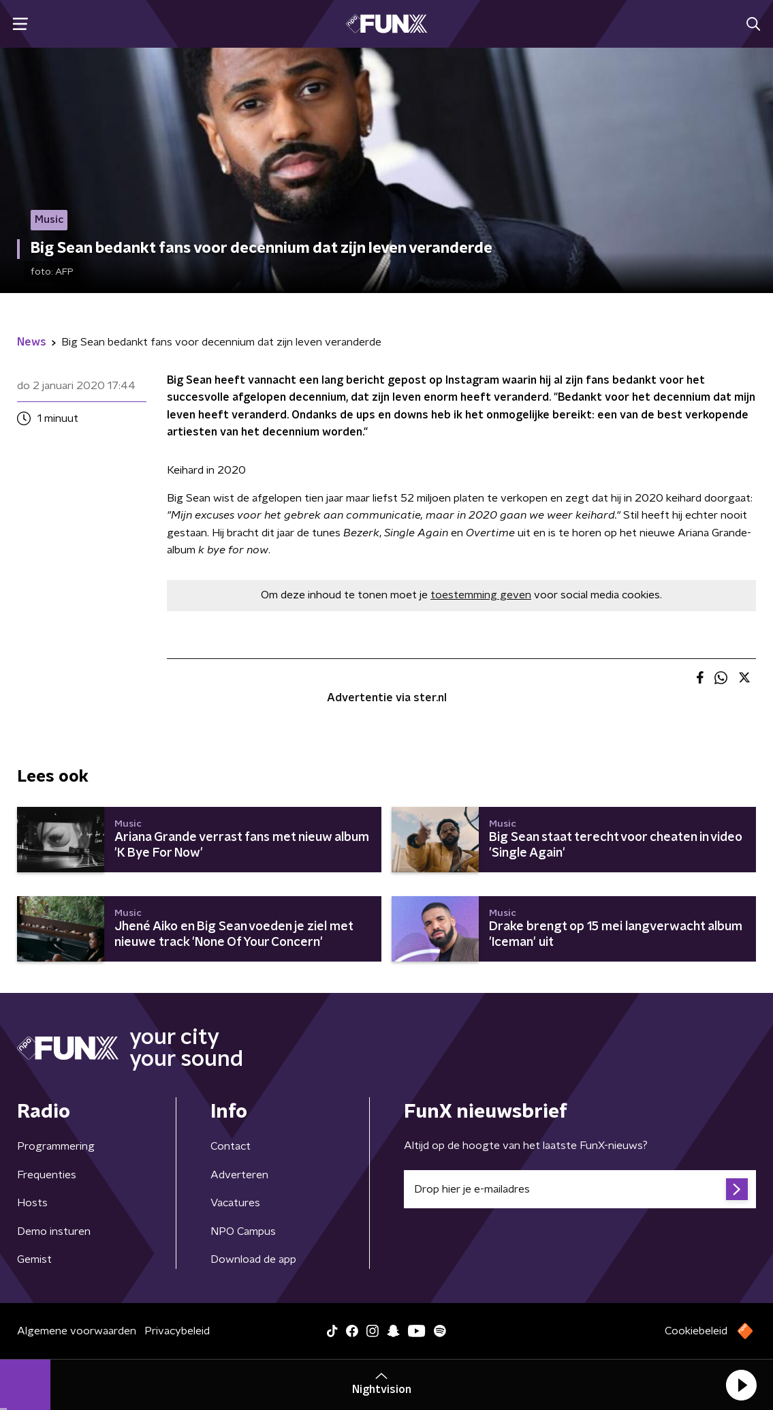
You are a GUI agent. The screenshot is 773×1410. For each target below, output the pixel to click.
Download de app (253, 1259)
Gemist (34, 1259)
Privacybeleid (177, 1330)
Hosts (32, 1202)
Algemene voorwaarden (76, 1330)
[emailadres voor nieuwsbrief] (580, 1189)
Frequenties (46, 1174)
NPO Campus (243, 1231)
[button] (741, 1385)
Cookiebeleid (696, 1330)
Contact (230, 1146)
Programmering (56, 1146)
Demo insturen (54, 1231)
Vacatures (235, 1202)
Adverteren (239, 1174)
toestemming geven (480, 594)
